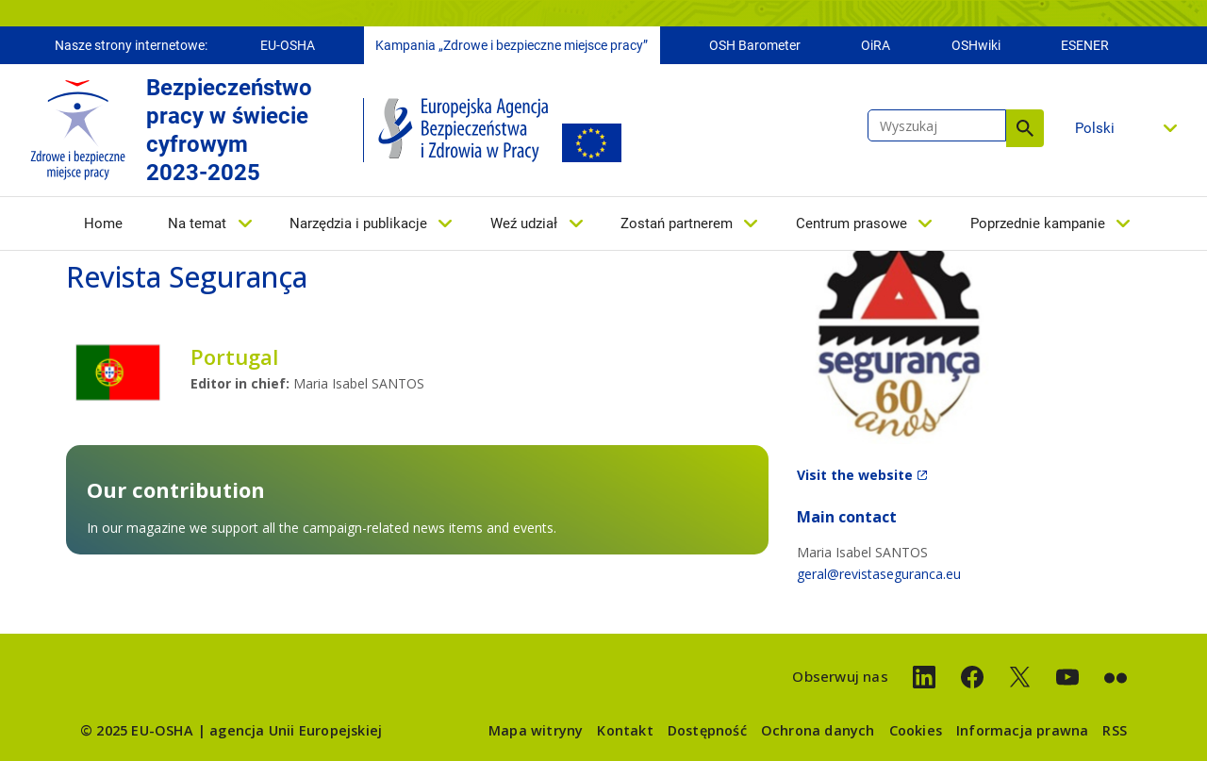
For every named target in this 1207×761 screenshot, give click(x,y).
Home (103, 223)
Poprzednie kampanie (1037, 223)
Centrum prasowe (851, 223)
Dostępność (707, 730)
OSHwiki (975, 45)
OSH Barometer (755, 45)
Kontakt (625, 730)
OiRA (875, 45)
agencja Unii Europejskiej (295, 730)
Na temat (197, 223)
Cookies (915, 730)
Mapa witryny (535, 730)
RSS (1114, 730)
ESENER (1085, 45)
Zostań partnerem (676, 223)
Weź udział (523, 223)
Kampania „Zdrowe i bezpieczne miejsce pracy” (511, 45)
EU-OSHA (287, 45)
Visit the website (855, 475)
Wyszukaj (1025, 128)
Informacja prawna (1022, 730)
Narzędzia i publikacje (358, 223)
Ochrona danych (818, 730)
